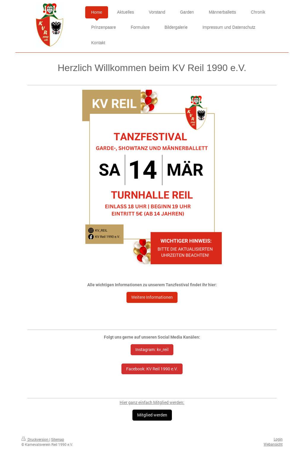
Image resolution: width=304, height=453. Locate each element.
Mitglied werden (152, 415)
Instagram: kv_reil (152, 349)
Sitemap (57, 439)
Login (278, 439)
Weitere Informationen (152, 297)
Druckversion (35, 439)
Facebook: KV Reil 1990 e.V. (152, 369)
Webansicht (273, 444)
